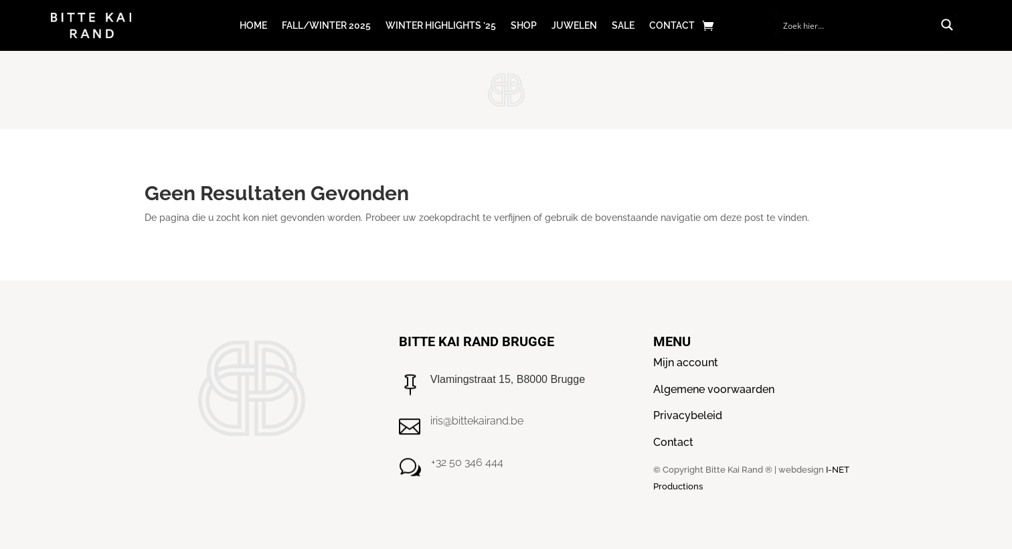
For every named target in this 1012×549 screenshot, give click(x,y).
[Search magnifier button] (947, 24)
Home (253, 25)
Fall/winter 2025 (326, 25)
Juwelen (574, 25)
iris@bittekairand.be (476, 420)
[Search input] (857, 25)
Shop (524, 25)
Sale (623, 25)
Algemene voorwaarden (713, 389)
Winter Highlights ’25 (441, 25)
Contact (672, 25)
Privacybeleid (687, 415)
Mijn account (685, 362)
